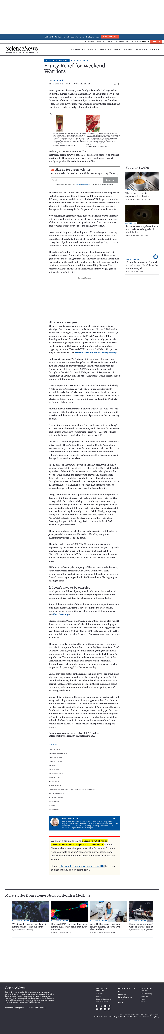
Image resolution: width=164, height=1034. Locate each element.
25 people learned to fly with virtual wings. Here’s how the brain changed (141, 265)
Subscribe (99, 994)
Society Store (144, 996)
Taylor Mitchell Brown (133, 199)
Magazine (89, 41)
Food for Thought (56, 61)
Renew (98, 996)
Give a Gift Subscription (103, 999)
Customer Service (102, 1002)
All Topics (77, 50)
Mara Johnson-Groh (133, 235)
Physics (141, 50)
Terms (78, 184)
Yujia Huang (131, 271)
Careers (143, 1002)
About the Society (146, 994)
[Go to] (56, 781)
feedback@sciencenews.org (65, 736)
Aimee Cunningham (98, 932)
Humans (105, 50)
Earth (128, 50)
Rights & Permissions (125, 997)
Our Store (136, 41)
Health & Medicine (79, 60)
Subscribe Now (110, 37)
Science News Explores (14, 1007)
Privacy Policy (85, 184)
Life (117, 50)
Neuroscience (132, 259)
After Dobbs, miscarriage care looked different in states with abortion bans (105, 927)
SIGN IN (145, 41)
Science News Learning (36, 1007)
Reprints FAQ (88, 736)
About (110, 41)
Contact (121, 1002)
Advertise (121, 1000)
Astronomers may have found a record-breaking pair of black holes (142, 229)
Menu (100, 41)
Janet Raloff (57, 80)
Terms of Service (144, 1017)
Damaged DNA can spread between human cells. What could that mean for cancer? (69, 927)
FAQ (119, 992)
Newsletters (122, 994)
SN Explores (122, 41)
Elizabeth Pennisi (19, 930)
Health (92, 50)
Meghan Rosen (58, 932)
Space (154, 50)
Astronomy (130, 223)
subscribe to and (82, 866)
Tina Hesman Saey (137, 930)
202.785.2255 (132, 1017)
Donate (156, 42)
